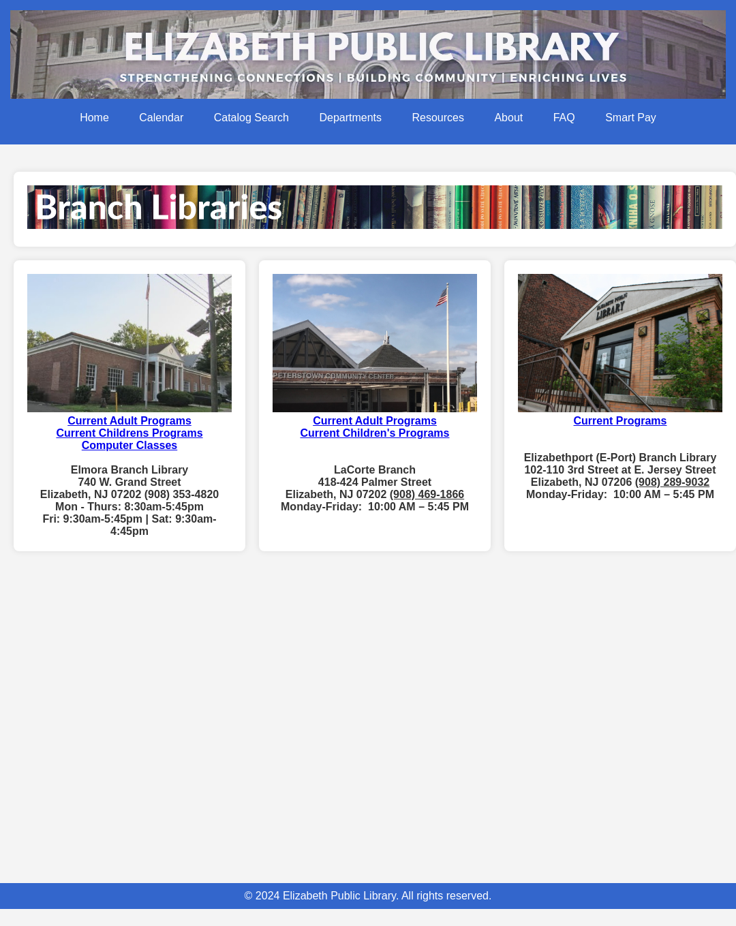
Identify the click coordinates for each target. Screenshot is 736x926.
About (508, 117)
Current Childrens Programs (129, 433)
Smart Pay (630, 117)
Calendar (161, 117)
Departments (350, 117)
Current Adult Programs (375, 421)
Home (94, 117)
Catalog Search (251, 117)
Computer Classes (130, 445)
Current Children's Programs (375, 433)
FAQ (564, 117)
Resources (437, 117)
